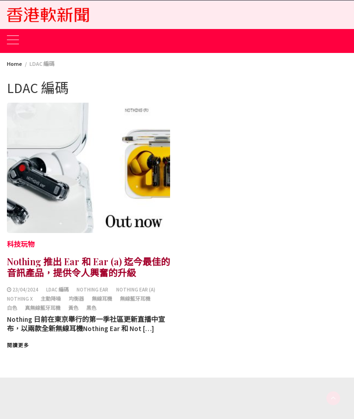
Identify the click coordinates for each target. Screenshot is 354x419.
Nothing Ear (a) (135, 289)
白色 (12, 308)
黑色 (91, 308)
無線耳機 (102, 299)
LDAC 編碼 (57, 289)
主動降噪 (51, 299)
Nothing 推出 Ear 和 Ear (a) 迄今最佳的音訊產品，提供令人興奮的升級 (88, 267)
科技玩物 (21, 244)
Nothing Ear (92, 289)
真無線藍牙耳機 (42, 308)
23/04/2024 (25, 289)
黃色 (73, 308)
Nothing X (20, 299)
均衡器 (76, 299)
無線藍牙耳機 (135, 299)
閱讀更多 (18, 345)
